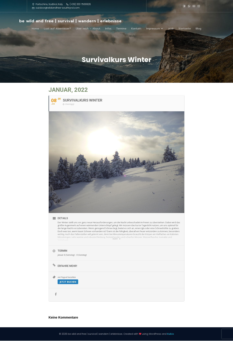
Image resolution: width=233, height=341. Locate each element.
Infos (108, 29)
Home (35, 29)
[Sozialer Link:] (184, 6)
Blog (198, 29)
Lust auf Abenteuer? (57, 29)
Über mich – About (88, 29)
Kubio (170, 334)
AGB (170, 29)
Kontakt (136, 29)
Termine (121, 29)
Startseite (184, 29)
